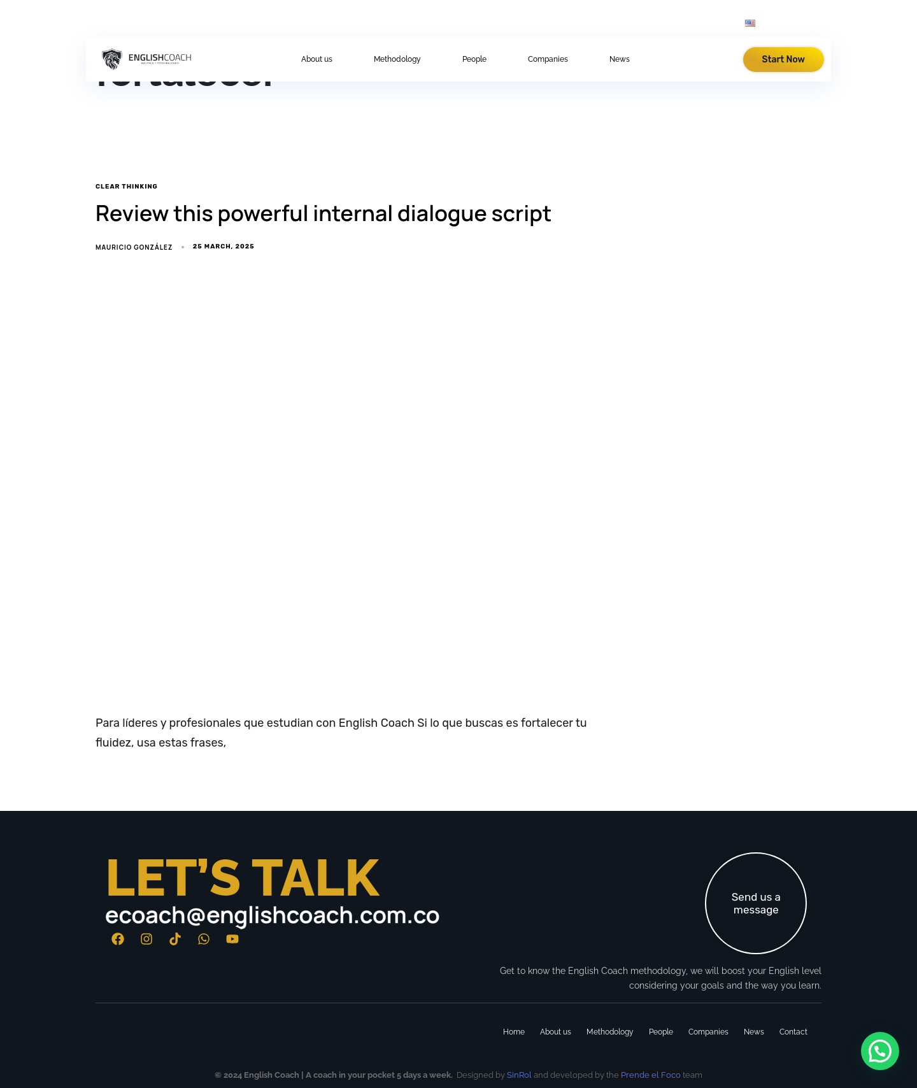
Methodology (397, 59)
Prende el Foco (650, 1075)
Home (514, 1031)
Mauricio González (134, 247)
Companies (548, 59)
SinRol (519, 1075)
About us (316, 59)
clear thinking (127, 186)
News (619, 59)
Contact (793, 1031)
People (474, 59)
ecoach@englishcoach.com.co (272, 914)
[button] (823, 23)
